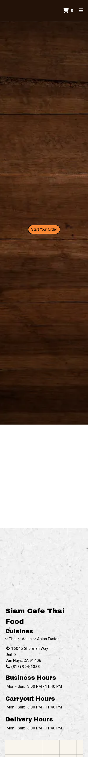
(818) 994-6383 (22, 666)
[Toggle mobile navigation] (81, 11)
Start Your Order (44, 229)
